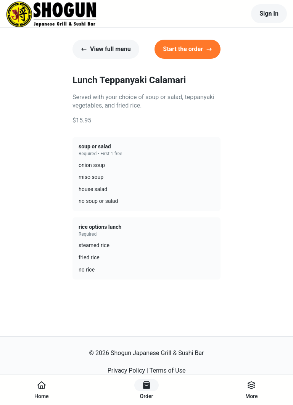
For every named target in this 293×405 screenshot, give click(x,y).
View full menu (106, 49)
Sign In (269, 13)
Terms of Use (168, 370)
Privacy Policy (126, 370)
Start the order (187, 49)
